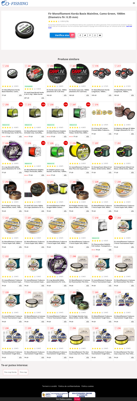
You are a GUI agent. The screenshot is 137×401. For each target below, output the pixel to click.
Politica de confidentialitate (69, 386)
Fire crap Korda (10, 372)
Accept (77, 399)
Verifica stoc (65, 35)
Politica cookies (88, 386)
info (20, 95)
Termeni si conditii (49, 386)
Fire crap (23, 372)
